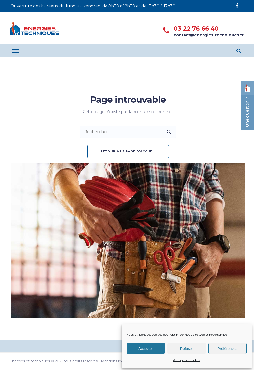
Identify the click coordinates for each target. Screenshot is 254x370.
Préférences (227, 348)
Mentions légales (115, 361)
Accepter (145, 348)
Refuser (186, 348)
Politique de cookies (186, 360)
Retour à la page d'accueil (128, 151)
